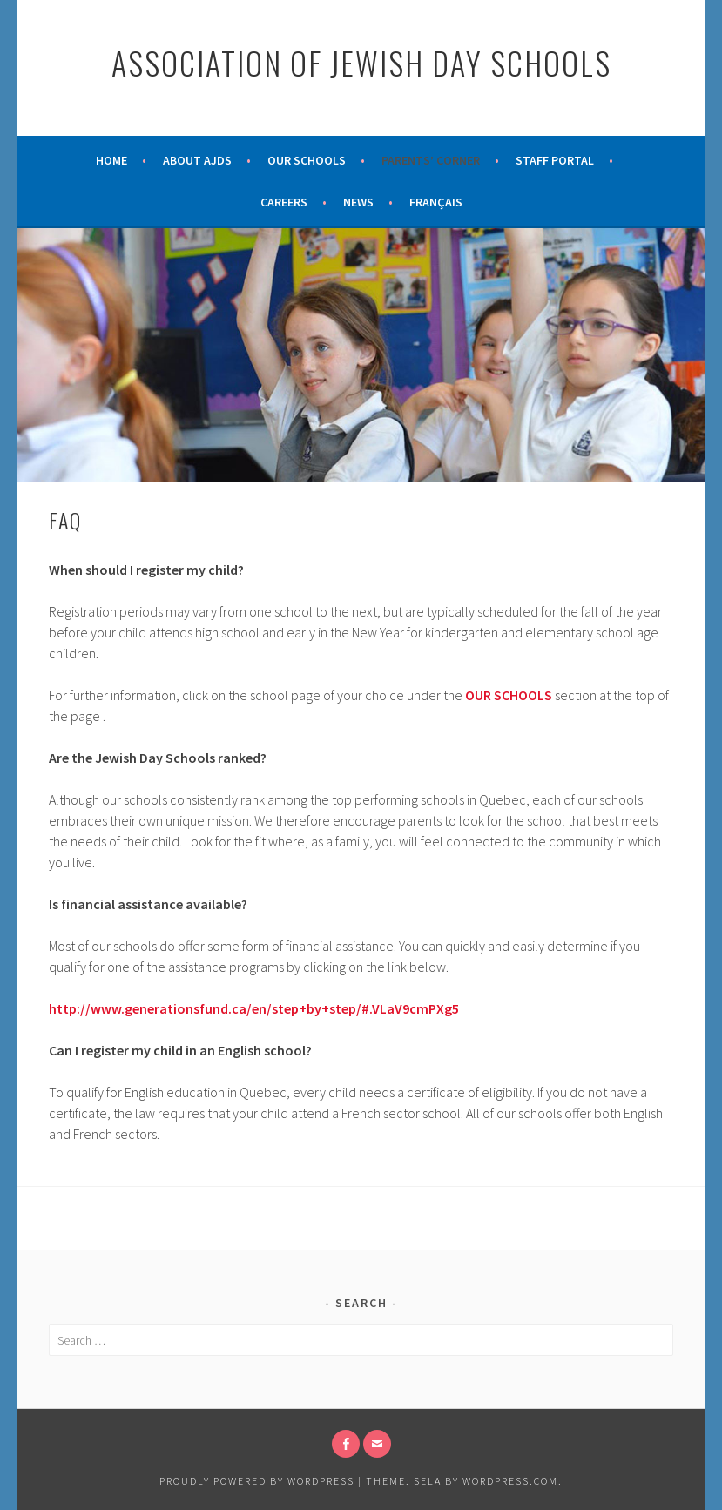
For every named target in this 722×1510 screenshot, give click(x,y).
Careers (283, 202)
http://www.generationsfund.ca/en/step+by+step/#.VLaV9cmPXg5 (254, 1008)
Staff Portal (555, 160)
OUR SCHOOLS (508, 695)
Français (435, 202)
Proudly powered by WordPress (256, 1480)
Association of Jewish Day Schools (361, 62)
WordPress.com (510, 1480)
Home (111, 160)
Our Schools (306, 160)
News (358, 202)
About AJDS (197, 160)
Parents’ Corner (430, 160)
